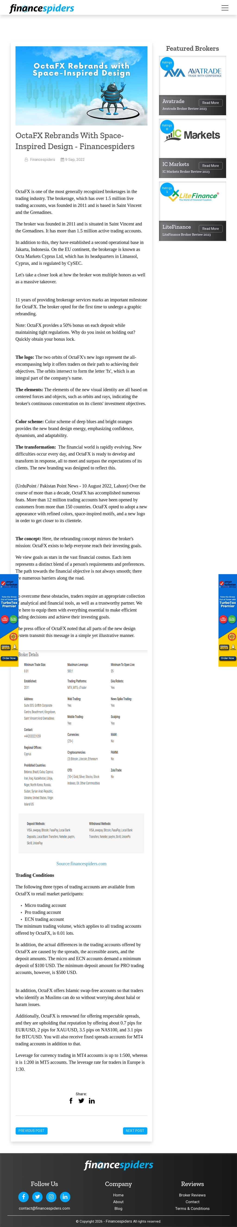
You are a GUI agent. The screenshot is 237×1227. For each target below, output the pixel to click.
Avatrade (173, 101)
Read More (211, 103)
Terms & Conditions (192, 1208)
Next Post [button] (135, 1131)
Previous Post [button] (32, 1131)
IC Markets (175, 164)
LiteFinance (176, 226)
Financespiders (119, 1221)
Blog (118, 1208)
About (118, 1201)
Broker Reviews (192, 1195)
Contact (193, 1201)
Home (118, 1195)
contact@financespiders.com (44, 1208)
